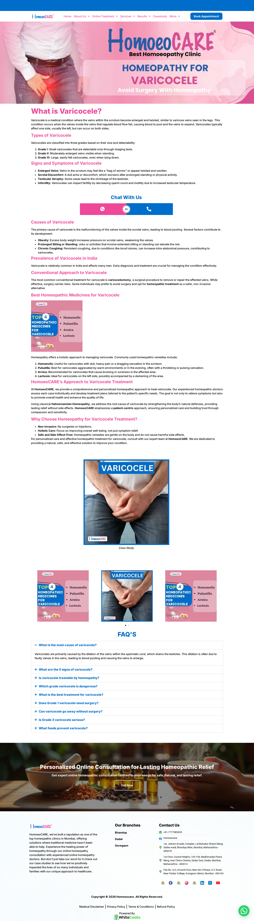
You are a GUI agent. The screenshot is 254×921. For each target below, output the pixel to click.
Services (127, 16)
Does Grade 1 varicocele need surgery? (68, 703)
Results (143, 16)
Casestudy (160, 16)
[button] (35, 596)
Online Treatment (105, 16)
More (175, 16)
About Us (82, 16)
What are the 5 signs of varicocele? (65, 669)
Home (67, 16)
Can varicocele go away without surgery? (70, 711)
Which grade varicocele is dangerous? (68, 686)
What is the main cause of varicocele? (68, 645)
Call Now (127, 785)
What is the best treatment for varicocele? (71, 694)
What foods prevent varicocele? (63, 728)
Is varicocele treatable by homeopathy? (69, 678)
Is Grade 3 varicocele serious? (62, 720)
